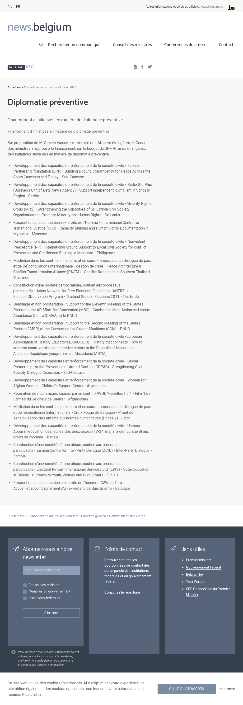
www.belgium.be (212, 6)
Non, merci (227, 689)
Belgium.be (194, 574)
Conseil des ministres (132, 44)
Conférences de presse (185, 44)
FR (18, 6)
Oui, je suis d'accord (186, 689)
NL (10, 6)
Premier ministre (199, 560)
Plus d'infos (32, 694)
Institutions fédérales (44, 598)
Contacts (227, 44)
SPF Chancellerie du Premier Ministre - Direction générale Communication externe (84, 516)
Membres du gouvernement (49, 591)
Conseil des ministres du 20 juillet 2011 (50, 87)
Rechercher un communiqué (74, 44)
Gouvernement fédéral (203, 567)
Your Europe (195, 582)
